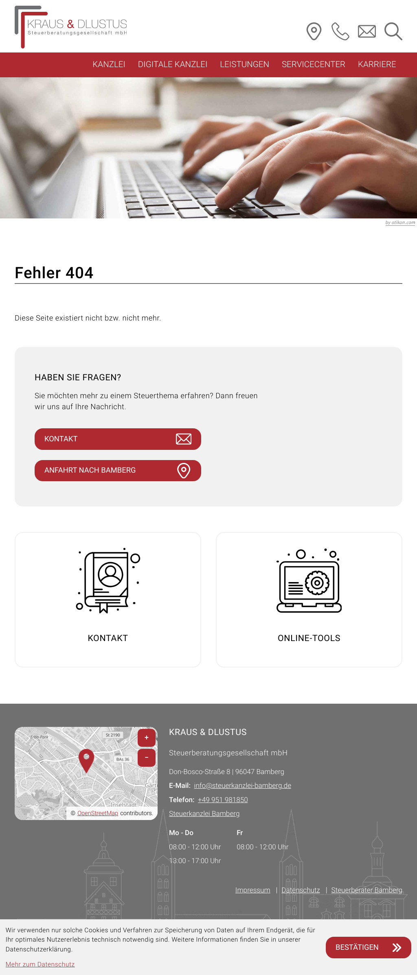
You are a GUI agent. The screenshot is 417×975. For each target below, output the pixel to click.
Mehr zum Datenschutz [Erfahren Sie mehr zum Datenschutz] (40, 964)
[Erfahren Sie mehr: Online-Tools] (309, 600)
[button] (340, 31)
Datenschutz (300, 891)
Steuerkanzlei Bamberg (204, 814)
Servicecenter (313, 65)
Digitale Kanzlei (173, 65)
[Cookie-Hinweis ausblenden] (368, 947)
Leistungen (244, 65)
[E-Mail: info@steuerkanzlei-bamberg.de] (367, 31)
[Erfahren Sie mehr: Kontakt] (108, 600)
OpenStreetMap (97, 813)
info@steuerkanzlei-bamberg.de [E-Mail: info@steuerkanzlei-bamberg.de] (243, 786)
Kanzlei (108, 65)
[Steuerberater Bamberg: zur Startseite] (71, 27)
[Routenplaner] (314, 31)
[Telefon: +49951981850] (223, 800)
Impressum (252, 891)
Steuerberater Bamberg (366, 891)
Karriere (377, 65)
